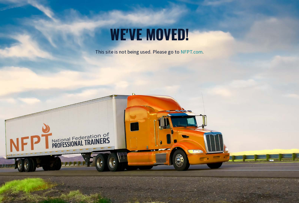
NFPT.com (192, 51)
